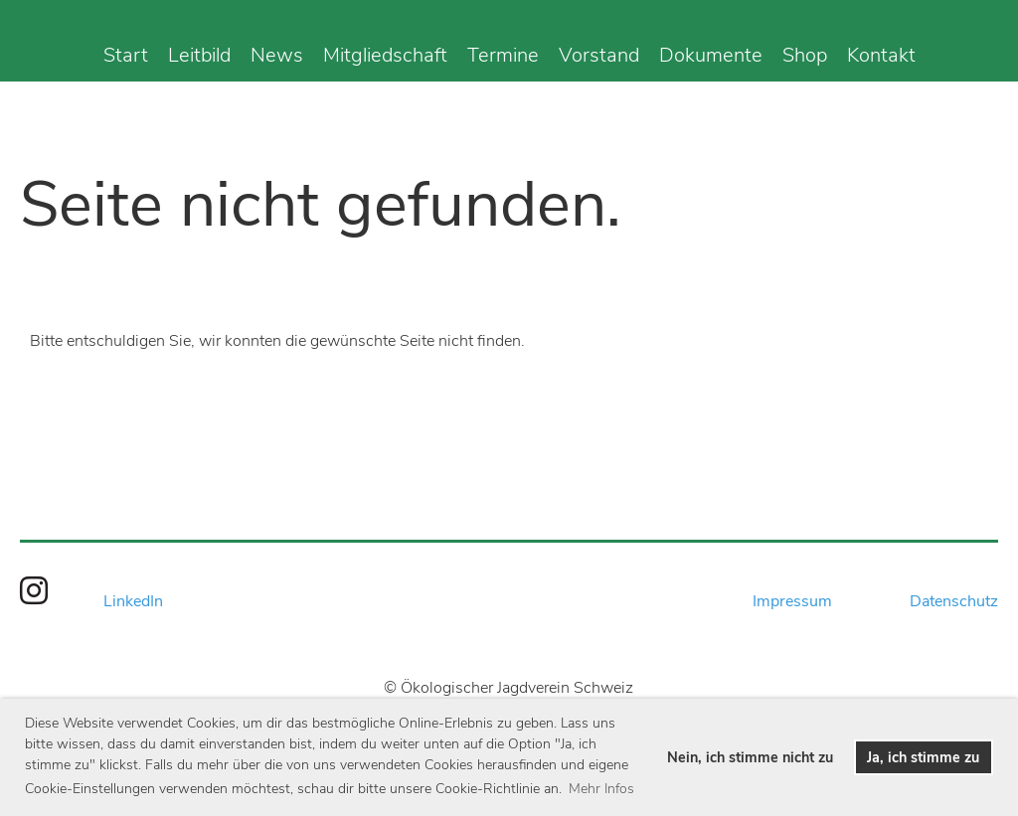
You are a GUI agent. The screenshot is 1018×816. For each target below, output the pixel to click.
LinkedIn (133, 601)
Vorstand (599, 55)
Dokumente (711, 55)
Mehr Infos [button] (601, 788)
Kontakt (881, 55)
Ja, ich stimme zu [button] (923, 757)
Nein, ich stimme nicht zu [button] (750, 757)
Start (125, 55)
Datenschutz (954, 601)
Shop (804, 55)
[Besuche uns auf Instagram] (34, 592)
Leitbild (199, 55)
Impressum (792, 601)
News (277, 55)
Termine (503, 55)
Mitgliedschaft (385, 55)
